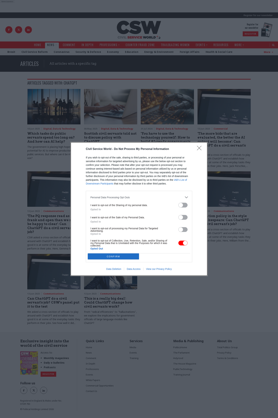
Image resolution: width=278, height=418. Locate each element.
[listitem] (139, 197)
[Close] (200, 149)
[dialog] (139, 209)
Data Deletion (113, 269)
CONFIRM (113, 256)
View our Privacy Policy (159, 269)
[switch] (183, 205)
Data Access (134, 269)
